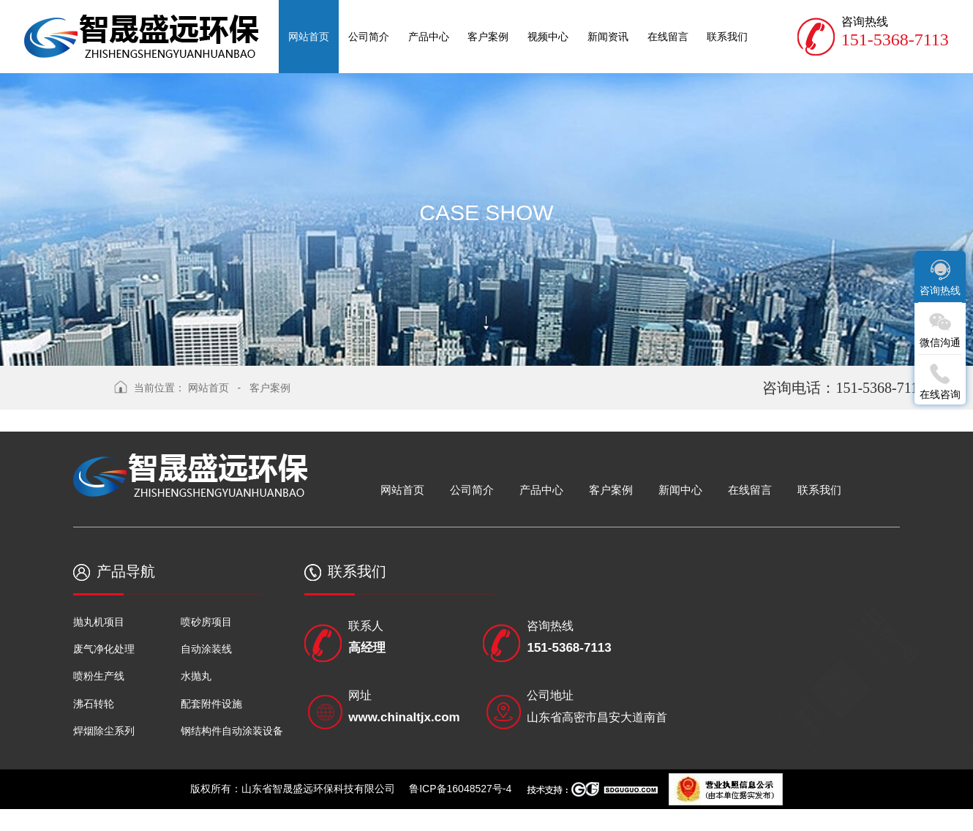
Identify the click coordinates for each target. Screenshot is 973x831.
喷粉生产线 (98, 676)
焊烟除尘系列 (104, 731)
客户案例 (269, 388)
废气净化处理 (104, 649)
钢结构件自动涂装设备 (232, 731)
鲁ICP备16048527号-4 (460, 788)
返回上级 (75, 395)
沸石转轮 (93, 704)
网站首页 (208, 388)
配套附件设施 (211, 704)
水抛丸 (196, 676)
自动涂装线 (206, 649)
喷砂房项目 (206, 622)
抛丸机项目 (98, 622)
